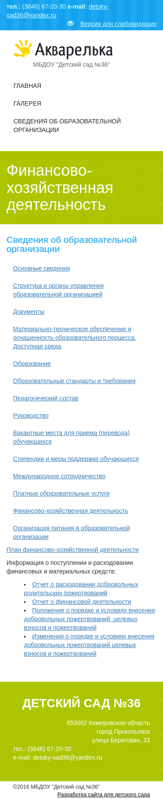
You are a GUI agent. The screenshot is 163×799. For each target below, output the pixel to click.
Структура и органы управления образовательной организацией (58, 290)
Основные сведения (41, 268)
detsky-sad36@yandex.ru (67, 757)
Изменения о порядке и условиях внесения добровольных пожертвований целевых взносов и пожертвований (89, 645)
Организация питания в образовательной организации (71, 532)
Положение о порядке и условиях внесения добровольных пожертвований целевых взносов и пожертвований (89, 619)
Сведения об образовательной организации (67, 125)
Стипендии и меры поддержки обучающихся (76, 458)
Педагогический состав (45, 398)
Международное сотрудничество (59, 476)
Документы (28, 311)
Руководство (31, 415)
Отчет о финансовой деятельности (81, 601)
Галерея (27, 103)
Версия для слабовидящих (111, 23)
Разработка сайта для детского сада (103, 795)
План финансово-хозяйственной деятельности (73, 549)
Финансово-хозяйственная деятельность (70, 510)
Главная (27, 85)
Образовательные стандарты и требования (74, 380)
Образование (32, 363)
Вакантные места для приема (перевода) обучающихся (71, 437)
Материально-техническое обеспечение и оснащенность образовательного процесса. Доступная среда (74, 337)
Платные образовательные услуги (61, 493)
